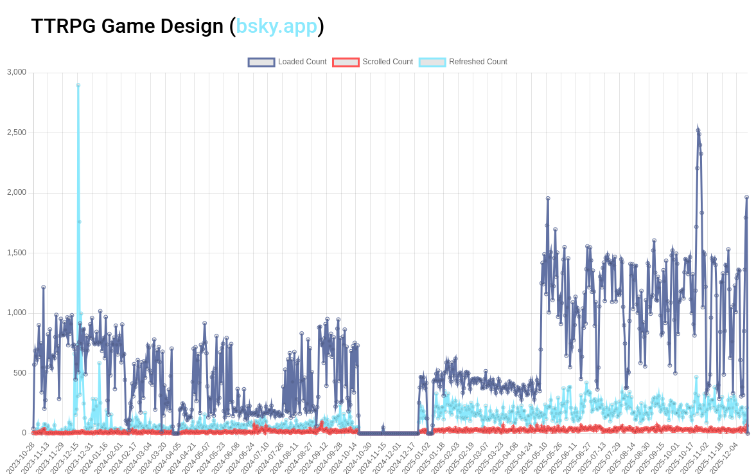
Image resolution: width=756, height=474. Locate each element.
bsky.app (276, 26)
